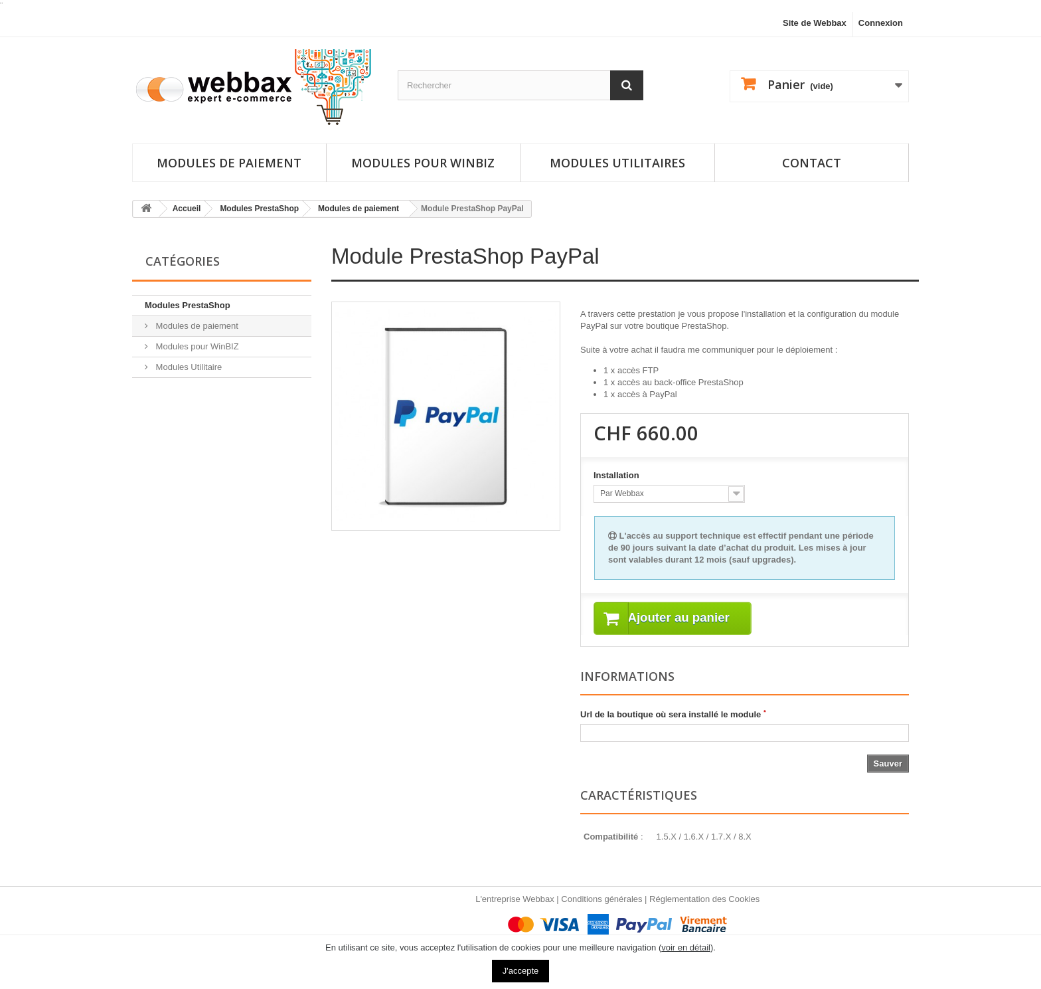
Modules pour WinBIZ (196, 346)
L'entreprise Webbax (514, 900)
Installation (617, 475)
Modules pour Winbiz (423, 163)
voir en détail (685, 947)
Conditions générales (601, 900)
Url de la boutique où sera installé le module (673, 714)
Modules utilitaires (617, 163)
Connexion (880, 23)
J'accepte (521, 971)
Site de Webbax (814, 23)
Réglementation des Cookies (704, 900)
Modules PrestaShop (187, 305)
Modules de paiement (229, 163)
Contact (811, 163)
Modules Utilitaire (187, 367)
